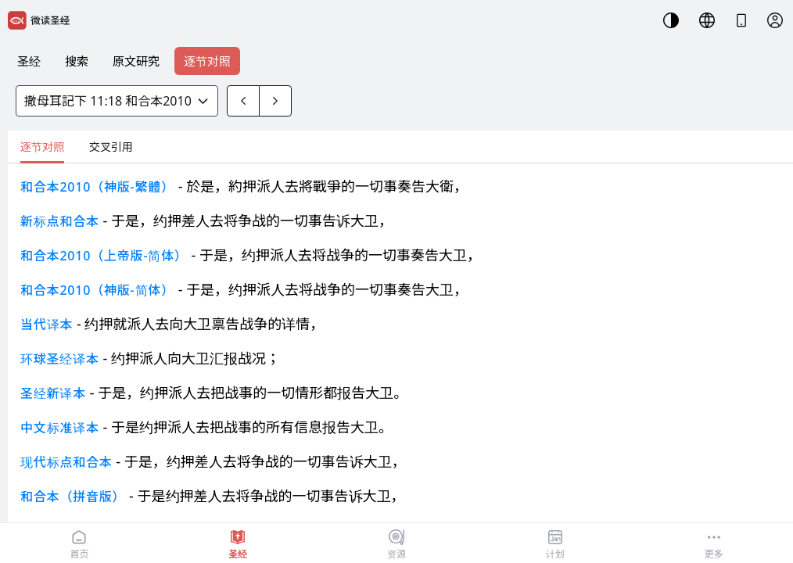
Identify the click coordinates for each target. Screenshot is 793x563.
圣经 (29, 61)
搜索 (76, 61)
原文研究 (136, 61)
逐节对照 (207, 61)
